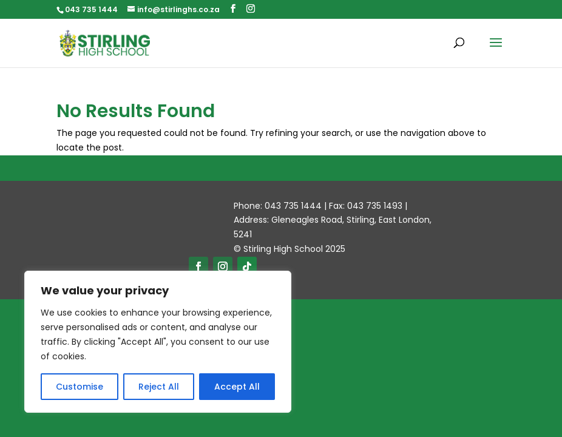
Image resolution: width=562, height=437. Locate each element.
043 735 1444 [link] (91, 9)
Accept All (237, 387)
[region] (157, 342)
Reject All (158, 387)
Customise (79, 387)
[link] (104, 42)
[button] (233, 8)
